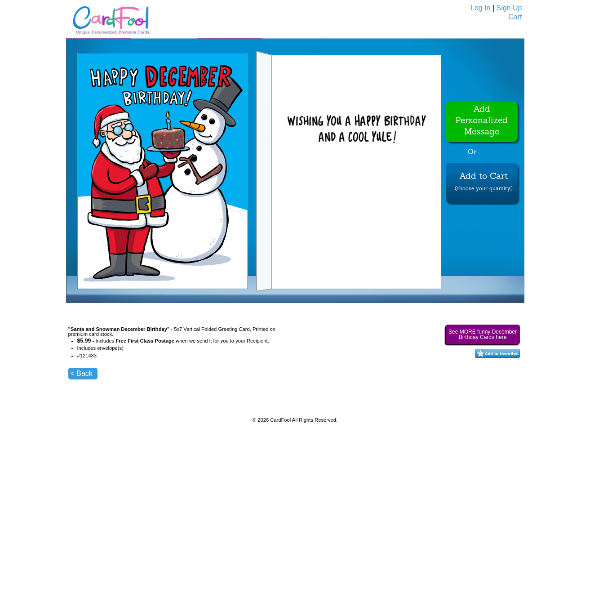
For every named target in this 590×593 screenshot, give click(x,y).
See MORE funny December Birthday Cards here (482, 334)
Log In (480, 8)
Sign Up (509, 8)
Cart (515, 17)
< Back (82, 373)
